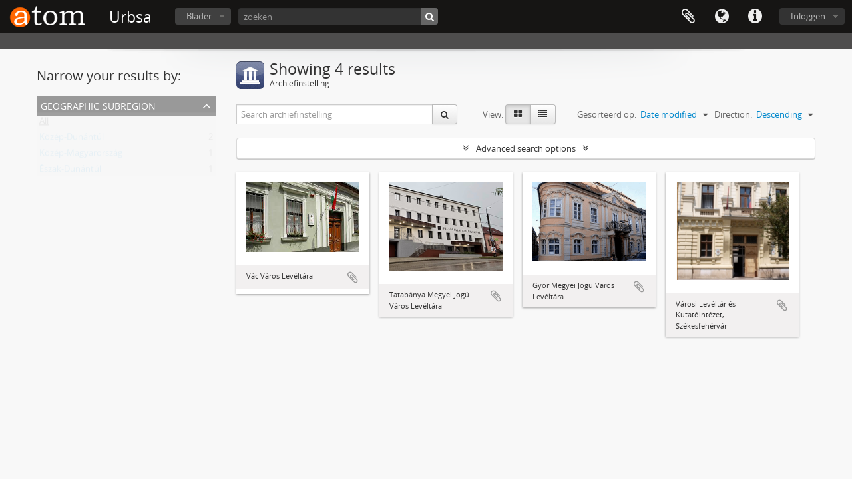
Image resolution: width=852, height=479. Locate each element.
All (44, 124)
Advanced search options (526, 148)
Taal (721, 16)
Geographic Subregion (98, 105)
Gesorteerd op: (606, 114)
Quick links (754, 16)
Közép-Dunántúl (71, 140)
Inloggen (808, 16)
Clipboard (688, 16)
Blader (199, 16)
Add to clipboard (352, 277)
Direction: (733, 114)
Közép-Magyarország (80, 156)
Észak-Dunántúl (70, 172)
